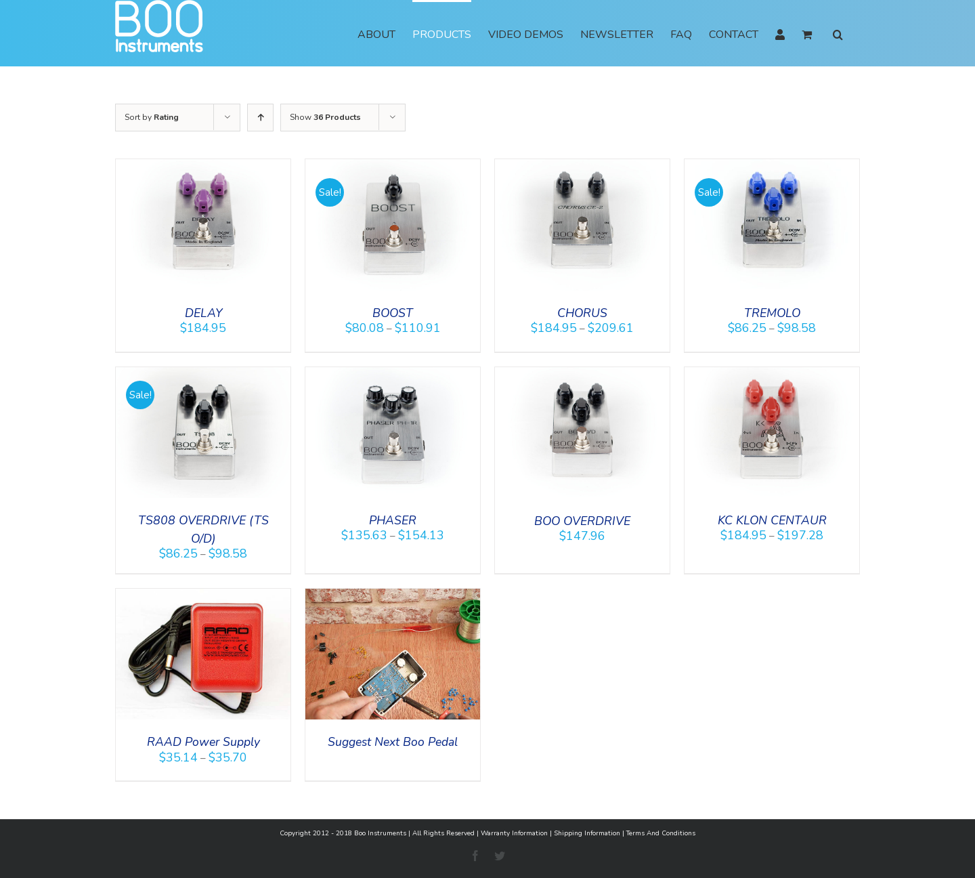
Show (325, 117)
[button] (838, 33)
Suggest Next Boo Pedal (393, 742)
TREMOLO (772, 313)
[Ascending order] (260, 117)
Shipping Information (587, 833)
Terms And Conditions (660, 833)
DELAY (203, 313)
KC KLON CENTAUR (772, 520)
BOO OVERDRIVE (582, 521)
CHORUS (582, 313)
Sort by (152, 117)
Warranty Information (514, 833)
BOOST (392, 313)
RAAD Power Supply (203, 742)
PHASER (392, 520)
